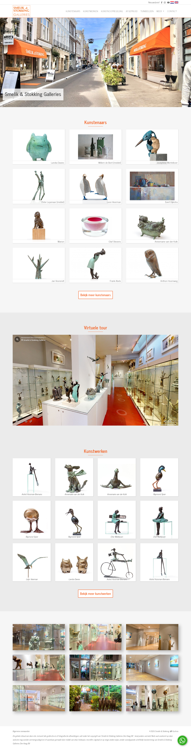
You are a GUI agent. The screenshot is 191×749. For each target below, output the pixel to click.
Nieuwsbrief (154, 2)
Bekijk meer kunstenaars (95, 294)
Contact (172, 11)
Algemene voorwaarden (21, 731)
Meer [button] (159, 11)
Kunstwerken (90, 11)
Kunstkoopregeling (112, 11)
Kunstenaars (73, 11)
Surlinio (175, 731)
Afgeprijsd (131, 11)
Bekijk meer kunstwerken (95, 593)
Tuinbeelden (147, 11)
